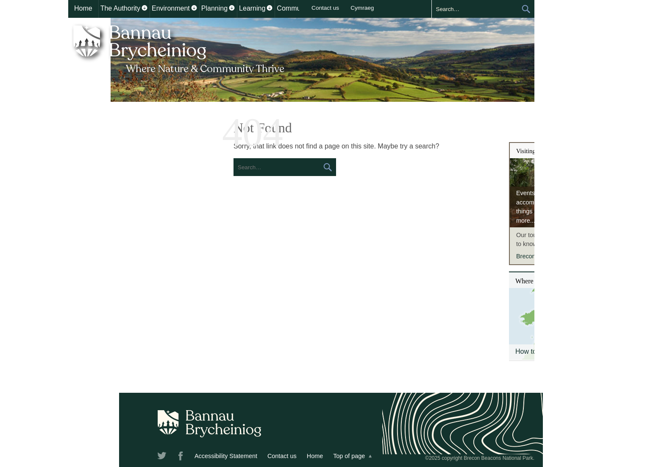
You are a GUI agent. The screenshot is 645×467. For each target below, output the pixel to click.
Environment (171, 8)
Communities (296, 8)
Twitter (162, 457)
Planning (214, 8)
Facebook (181, 457)
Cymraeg (362, 8)
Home (83, 8)
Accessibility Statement (226, 456)
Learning (252, 8)
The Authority (120, 8)
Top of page (349, 456)
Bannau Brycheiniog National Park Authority (179, 47)
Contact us (325, 8)
